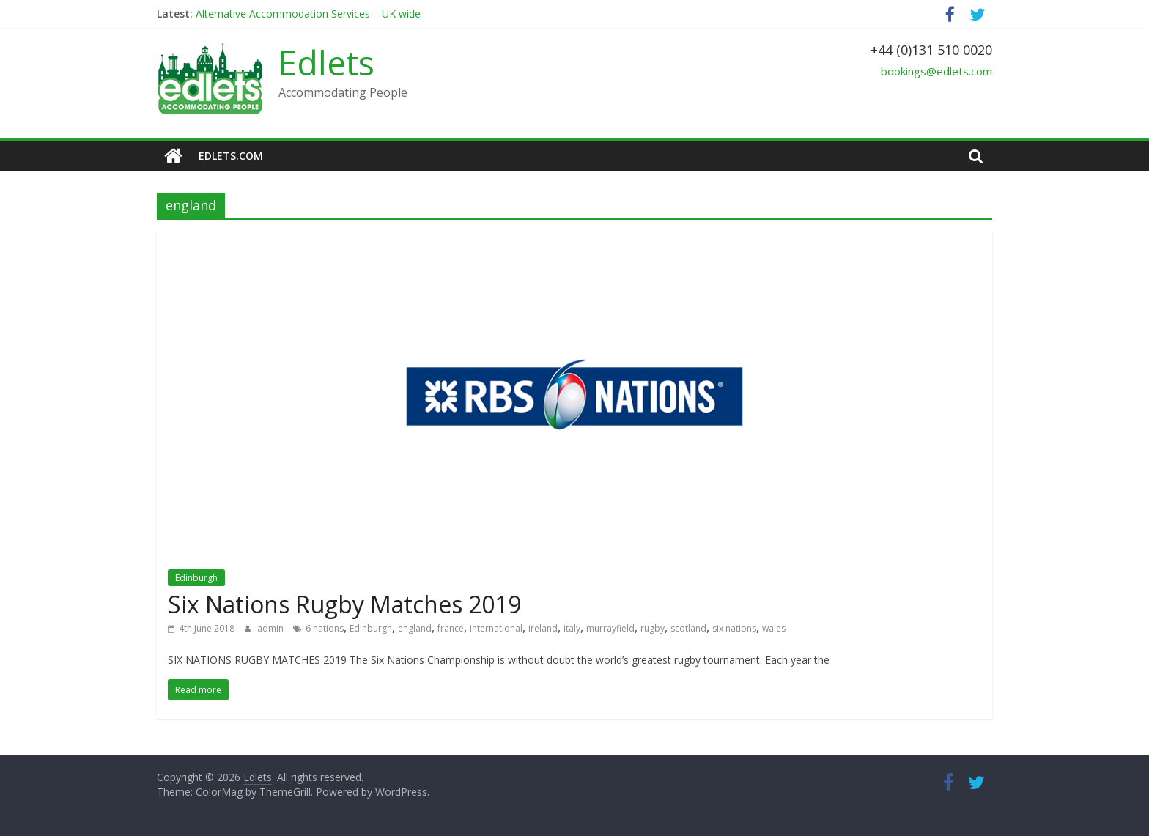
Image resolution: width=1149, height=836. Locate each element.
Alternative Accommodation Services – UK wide (308, 14)
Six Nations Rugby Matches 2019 (344, 604)
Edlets (326, 62)
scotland (688, 628)
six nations (734, 628)
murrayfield (610, 628)
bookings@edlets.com (936, 71)
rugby (652, 628)
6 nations (325, 628)
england (415, 628)
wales (774, 628)
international (496, 628)
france (450, 628)
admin (271, 628)
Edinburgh (196, 577)
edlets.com (231, 156)
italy (572, 628)
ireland (543, 628)
